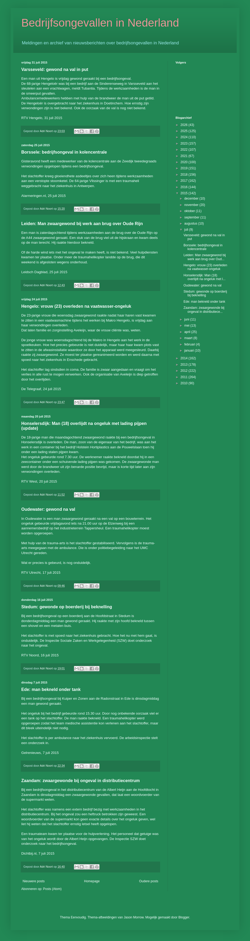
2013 (185, 364)
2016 (185, 187)
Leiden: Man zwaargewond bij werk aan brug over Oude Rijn (82, 223)
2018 (185, 174)
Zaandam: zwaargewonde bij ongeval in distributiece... (204, 309)
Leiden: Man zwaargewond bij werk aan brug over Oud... (205, 257)
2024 (185, 137)
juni (187, 319)
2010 (185, 383)
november (191, 205)
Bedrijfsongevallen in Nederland (100, 22)
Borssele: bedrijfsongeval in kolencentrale (64, 152)
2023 (185, 143)
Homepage (92, 881)
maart (188, 338)
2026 (185, 125)
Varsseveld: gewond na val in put (54, 69)
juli (186, 229)
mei (187, 325)
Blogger (183, 917)
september (192, 217)
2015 (185, 193)
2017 (185, 181)
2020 (185, 162)
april (187, 332)
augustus (191, 223)
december (191, 198)
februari (190, 344)
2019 (185, 168)
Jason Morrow (134, 917)
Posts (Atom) (52, 889)
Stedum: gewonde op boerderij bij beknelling (66, 607)
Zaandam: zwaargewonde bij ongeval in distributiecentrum (80, 780)
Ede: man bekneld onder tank (51, 689)
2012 (185, 371)
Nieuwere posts (34, 881)
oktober (190, 211)
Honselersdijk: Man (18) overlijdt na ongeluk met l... (205, 277)
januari (189, 350)
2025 (185, 131)
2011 (185, 377)
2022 (185, 149)
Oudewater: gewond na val (48, 509)
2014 (185, 358)
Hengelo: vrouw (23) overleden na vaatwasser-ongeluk (76, 306)
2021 (185, 156)
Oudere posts (148, 881)
